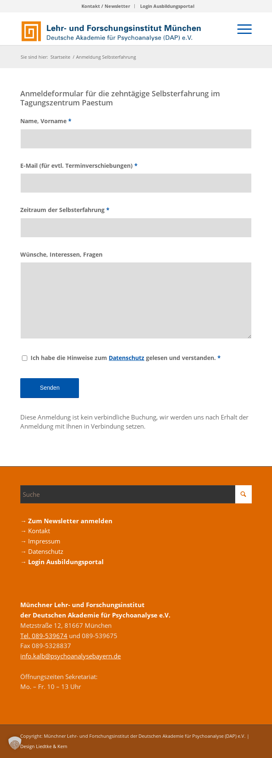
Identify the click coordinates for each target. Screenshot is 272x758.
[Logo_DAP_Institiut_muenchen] (112, 28)
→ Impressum (40, 541)
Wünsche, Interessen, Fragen (61, 254)
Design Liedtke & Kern (43, 746)
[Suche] (135, 494)
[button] (15, 743)
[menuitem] (106, 6)
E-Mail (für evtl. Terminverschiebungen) (79, 165)
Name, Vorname (46, 121)
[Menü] (240, 28)
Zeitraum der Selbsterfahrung (65, 210)
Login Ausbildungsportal (167, 6)
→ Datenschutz (41, 551)
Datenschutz (126, 358)
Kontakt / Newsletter (105, 6)
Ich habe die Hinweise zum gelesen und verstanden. (126, 358)
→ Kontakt (35, 531)
